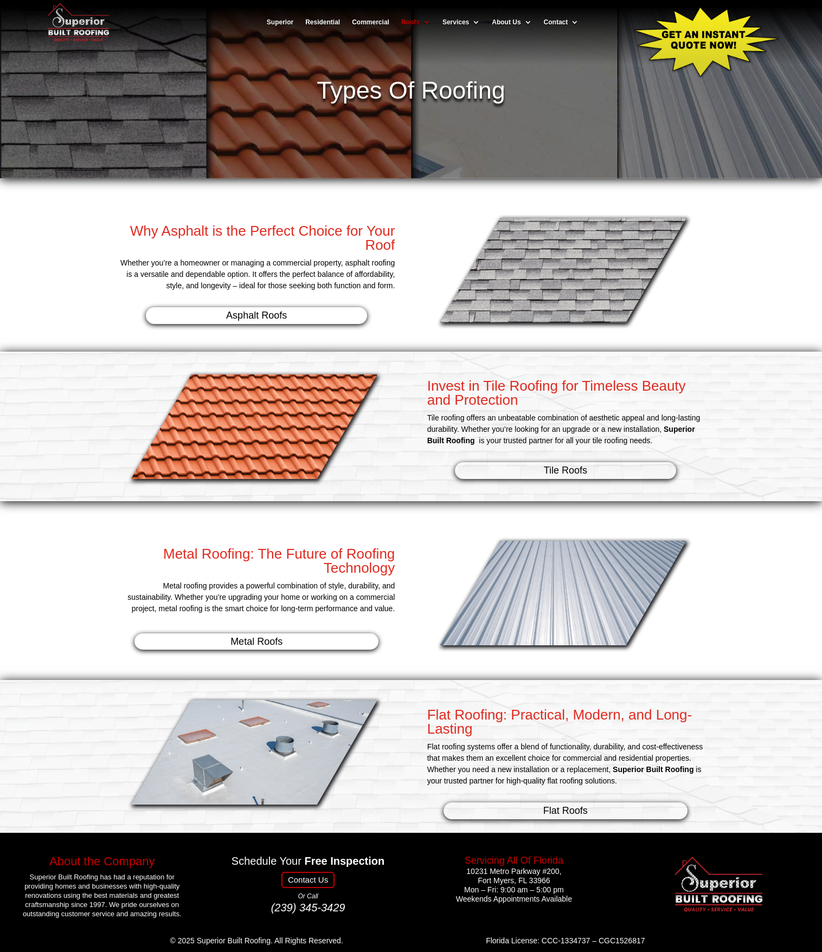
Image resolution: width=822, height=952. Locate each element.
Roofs (410, 23)
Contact (556, 23)
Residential (322, 23)
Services (455, 23)
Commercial (370, 23)
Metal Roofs (256, 641)
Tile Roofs (565, 470)
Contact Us (308, 879)
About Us (506, 23)
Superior (280, 23)
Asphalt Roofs (256, 315)
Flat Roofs (565, 810)
